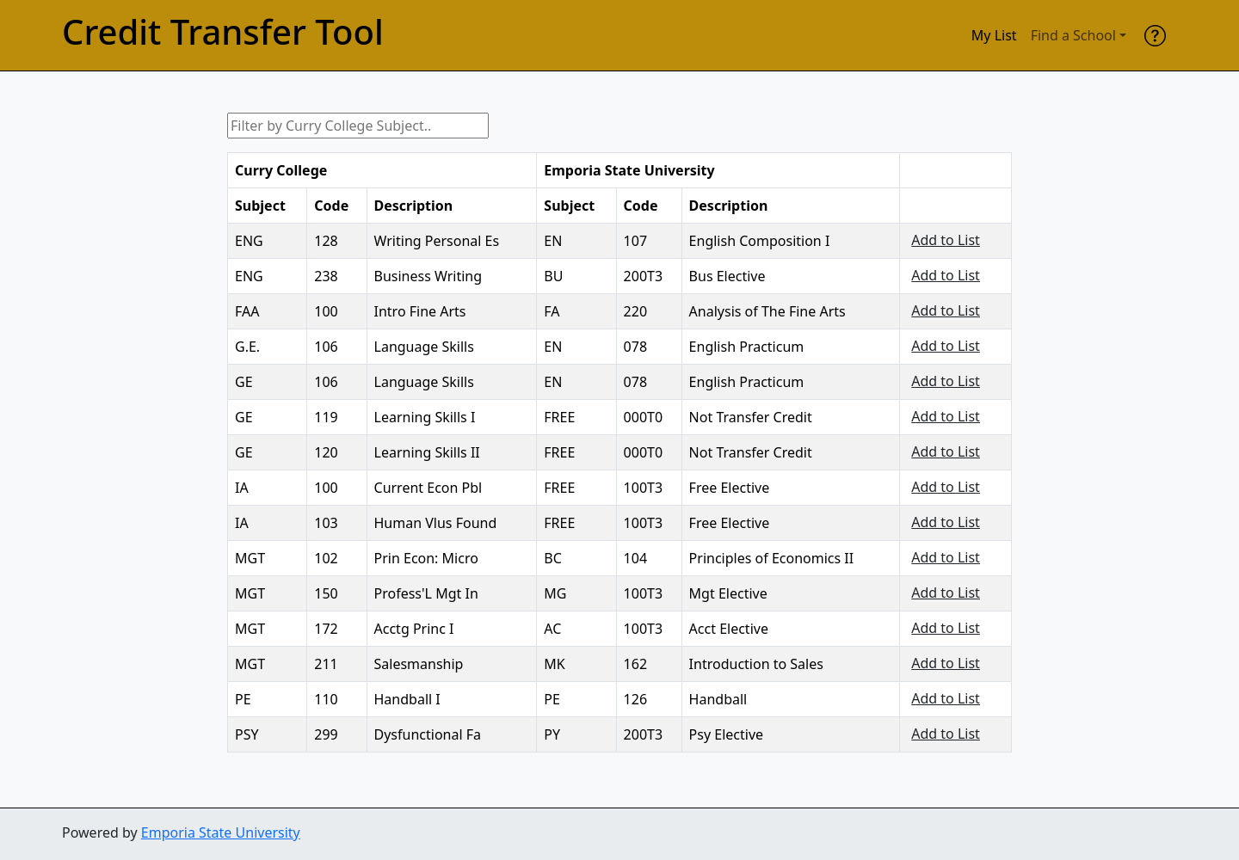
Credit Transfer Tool (223, 31)
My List (994, 35)
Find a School (1073, 35)
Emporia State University (220, 832)
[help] (1155, 35)
